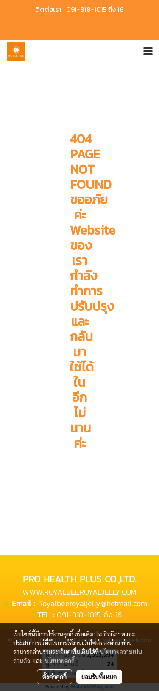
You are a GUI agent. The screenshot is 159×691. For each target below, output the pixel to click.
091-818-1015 (78, 614)
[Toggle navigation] (148, 51)
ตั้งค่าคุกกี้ (54, 676)
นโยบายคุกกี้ (60, 660)
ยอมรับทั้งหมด (99, 676)
